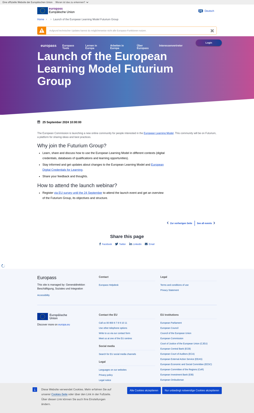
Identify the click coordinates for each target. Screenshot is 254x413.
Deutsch (206, 11)
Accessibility (43, 295)
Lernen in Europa (91, 47)
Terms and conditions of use (174, 285)
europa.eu (64, 324)
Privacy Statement (169, 290)
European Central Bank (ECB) (175, 348)
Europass (46, 277)
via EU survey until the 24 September (78, 192)
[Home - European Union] (56, 11)
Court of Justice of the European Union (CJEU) (184, 343)
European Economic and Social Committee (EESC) (186, 364)
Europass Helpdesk (108, 285)
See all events (204, 223)
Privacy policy (106, 375)
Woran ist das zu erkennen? (71, 2)
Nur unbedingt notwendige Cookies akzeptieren (192, 390)
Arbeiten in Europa (117, 47)
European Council (169, 328)
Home (40, 19)
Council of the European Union (175, 333)
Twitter (122, 244)
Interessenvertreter (171, 45)
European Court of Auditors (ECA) (177, 354)
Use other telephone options (113, 328)
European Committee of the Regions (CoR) (182, 369)
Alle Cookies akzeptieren (144, 390)
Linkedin (137, 244)
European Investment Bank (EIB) (177, 374)
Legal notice (105, 380)
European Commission (171, 338)
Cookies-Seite (59, 394)
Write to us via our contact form (114, 333)
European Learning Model (158, 133)
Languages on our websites (113, 369)
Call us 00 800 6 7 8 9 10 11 (113, 323)
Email (151, 244)
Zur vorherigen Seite (181, 223)
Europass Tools (68, 47)
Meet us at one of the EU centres (115, 338)
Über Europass (143, 47)
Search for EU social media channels (117, 354)
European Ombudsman (172, 380)
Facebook (106, 244)
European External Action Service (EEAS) (181, 359)
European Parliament (171, 323)
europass (49, 46)
